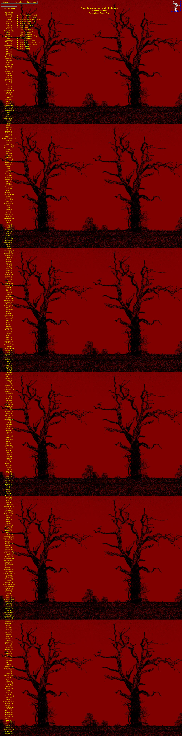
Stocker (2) (8, 633)
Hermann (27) (9, 239)
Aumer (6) (9, 19)
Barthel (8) (8, 27)
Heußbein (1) (9, 244)
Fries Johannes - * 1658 (28, 32)
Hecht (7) (9, 228)
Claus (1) (9, 86)
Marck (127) (9, 385)
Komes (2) (9, 313)
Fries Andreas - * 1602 (28, 17)
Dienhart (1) (9, 107)
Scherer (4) (8, 547)
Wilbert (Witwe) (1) (9, 701)
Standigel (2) (9, 623)
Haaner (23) (9, 215)
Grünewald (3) (8, 203)
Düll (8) (8, 114)
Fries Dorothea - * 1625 (28, 30)
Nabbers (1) (9, 428)
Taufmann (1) (9, 644)
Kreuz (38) (8, 328)
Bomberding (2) (9, 45)
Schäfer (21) (9, 588)
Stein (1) (8, 629)
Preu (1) (8, 503)
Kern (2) (9, 289)
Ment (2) (9, 398)
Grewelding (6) (9, 194)
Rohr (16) (9, 521)
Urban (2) (9, 670)
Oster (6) (9, 456)
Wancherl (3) (9, 685)
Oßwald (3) (8, 463)
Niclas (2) (9, 441)
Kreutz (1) (9, 326)
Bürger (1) (9, 73)
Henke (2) (9, 235)
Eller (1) (8, 127)
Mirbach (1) (9, 411)
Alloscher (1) (9, 14)
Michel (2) (9, 410)
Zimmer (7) (9, 724)
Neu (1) (8, 434)
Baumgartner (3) (9, 31)
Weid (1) (9, 692)
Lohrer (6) (9, 371)
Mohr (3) (9, 413)
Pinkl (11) (9, 490)
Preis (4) (9, 501)
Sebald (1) (9, 594)
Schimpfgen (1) (9, 553)
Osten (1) (9, 454)
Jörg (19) (9, 272)
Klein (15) (9, 294)
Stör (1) (8, 640)
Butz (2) (8, 70)
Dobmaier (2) (9, 109)
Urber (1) (9, 672)
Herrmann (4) (9, 241)
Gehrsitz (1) (9, 174)
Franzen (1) (9, 163)
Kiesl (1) (9, 291)
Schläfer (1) (9, 556)
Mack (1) (9, 380)
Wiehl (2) (9, 699)
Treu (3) (8, 655)
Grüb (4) (8, 202)
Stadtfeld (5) (9, 621)
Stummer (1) (9, 638)
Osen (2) (8, 452)
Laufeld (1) (8, 350)
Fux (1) (9, 170)
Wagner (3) (8, 679)
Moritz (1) (9, 417)
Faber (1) (9, 144)
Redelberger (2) (9, 506)
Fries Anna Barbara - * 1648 (30, 19)
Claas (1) (9, 83)
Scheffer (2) (9, 540)
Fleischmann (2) (9, 155)
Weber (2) (9, 690)
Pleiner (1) (9, 493)
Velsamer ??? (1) (9, 675)
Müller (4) (9, 423)
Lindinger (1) (9, 369)
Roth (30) (9, 523)
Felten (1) (9, 149)
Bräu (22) (9, 55)
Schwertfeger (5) (9, 586)
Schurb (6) (9, 581)
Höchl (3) (9, 265)
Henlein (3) (8, 237)
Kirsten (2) (8, 293)
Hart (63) (9, 226)
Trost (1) (9, 659)
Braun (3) (9, 47)
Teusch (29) (9, 647)
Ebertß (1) (9, 120)
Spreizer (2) (9, 620)
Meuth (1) (9, 408)
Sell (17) (8, 597)
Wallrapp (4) (9, 683)
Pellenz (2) (8, 475)
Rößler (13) (9, 530)
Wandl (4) (9, 686)
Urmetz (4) (8, 673)
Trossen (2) (8, 657)
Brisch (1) (9, 53)
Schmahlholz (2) (9, 560)
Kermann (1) (9, 287)
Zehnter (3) (8, 718)
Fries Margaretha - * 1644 (29, 36)
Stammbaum (31, 2)
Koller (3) (9, 311)
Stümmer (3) (9, 642)
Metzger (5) (9, 406)
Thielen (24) (9, 649)
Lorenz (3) (9, 372)
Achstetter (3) (9, 12)
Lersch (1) (9, 361)
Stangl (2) (9, 625)
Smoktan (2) (9, 608)
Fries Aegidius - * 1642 (28, 15)
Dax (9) (8, 97)
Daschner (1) (9, 96)
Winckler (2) (9, 705)
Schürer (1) (8, 592)
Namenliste (19, 2)
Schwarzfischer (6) (9, 584)
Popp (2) (8, 497)
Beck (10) (9, 34)
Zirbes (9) (9, 725)
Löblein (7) (8, 378)
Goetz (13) (9, 189)
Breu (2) (8, 51)
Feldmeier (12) (9, 148)
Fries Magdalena (26, 34)
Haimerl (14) (9, 220)
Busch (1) (9, 68)
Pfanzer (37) (9, 480)
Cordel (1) (9, 94)
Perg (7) (8, 478)
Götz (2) (8, 211)
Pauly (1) (9, 473)
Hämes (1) (9, 261)
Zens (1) (8, 720)
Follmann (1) (9, 157)
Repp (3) (9, 516)
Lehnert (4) (8, 354)
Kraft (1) (9, 320)
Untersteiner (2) (9, 668)
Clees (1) (9, 88)
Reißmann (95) (8, 514)
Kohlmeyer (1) (8, 306)
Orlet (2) (8, 449)
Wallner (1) (8, 681)
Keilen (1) (9, 281)
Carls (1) (9, 77)
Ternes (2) (9, 646)
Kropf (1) (9, 335)
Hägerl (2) (9, 259)
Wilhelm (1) (9, 703)
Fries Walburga (25, 49)
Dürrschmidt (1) (9, 118)
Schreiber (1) (9, 577)
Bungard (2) (9, 64)
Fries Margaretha (26, 38)
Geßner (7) (8, 181)
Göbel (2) (9, 207)
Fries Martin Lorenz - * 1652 (30, 42)
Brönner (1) (9, 57)
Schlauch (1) (9, 555)
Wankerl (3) (9, 688)
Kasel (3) (9, 280)
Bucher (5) (9, 60)
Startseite (6, 2)
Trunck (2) (9, 660)
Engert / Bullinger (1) (9, 138)
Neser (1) (9, 432)
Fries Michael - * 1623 (28, 44)
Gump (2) (9, 205)
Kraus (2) (9, 322)
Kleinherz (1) (9, 296)
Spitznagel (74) (9, 616)
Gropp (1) (9, 196)
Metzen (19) (9, 404)
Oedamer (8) (9, 447)
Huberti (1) (8, 257)
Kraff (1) (9, 319)
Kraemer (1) (9, 317)
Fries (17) (9, 166)
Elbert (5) (9, 125)
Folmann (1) (9, 159)
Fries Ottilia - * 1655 (27, 46)
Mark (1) (9, 387)
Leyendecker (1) (9, 365)
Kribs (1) (9, 332)
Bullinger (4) (9, 62)
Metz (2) (8, 402)
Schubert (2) (9, 579)
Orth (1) (8, 450)
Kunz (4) (9, 339)
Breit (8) (9, 49)
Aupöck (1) (8, 21)
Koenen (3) (8, 302)
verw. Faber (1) (9, 729)
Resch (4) (9, 517)
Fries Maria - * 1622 (27, 40)
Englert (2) (8, 140)
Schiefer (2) (9, 549)
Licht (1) (9, 367)
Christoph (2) (9, 81)
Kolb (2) (9, 307)
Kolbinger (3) (9, 309)
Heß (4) (8, 248)
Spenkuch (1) (9, 614)
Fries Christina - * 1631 (28, 26)
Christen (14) (9, 79)
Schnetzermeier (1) (9, 573)
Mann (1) (9, 384)
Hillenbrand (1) (9, 250)
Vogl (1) (8, 677)
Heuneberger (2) (9, 242)
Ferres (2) (9, 151)
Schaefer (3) (9, 534)
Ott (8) (9, 460)
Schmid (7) (8, 562)
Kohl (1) (9, 304)
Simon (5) (9, 607)
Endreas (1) (9, 131)
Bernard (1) (9, 36)
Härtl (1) (8, 263)
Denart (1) (9, 103)
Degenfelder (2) (9, 99)
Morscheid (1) (9, 419)
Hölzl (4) (9, 268)
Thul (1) (8, 651)
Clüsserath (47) (9, 90)
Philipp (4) (9, 486)
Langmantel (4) (9, 348)
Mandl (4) (9, 382)
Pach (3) (8, 465)
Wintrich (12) (9, 712)
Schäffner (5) (9, 590)
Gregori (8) (8, 192)
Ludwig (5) (8, 374)
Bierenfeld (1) (9, 40)
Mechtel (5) (9, 391)
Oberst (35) (8, 445)
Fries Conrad (24, 28)
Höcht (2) (9, 267)
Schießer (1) (9, 551)
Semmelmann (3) (8, 599)
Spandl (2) (9, 610)
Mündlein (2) (9, 426)
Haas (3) (9, 216)
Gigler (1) (9, 183)
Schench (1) (9, 543)
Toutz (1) (9, 653)
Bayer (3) (9, 32)
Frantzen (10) (9, 161)
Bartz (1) (9, 29)
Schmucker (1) (8, 569)
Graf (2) (8, 190)
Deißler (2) (8, 101)
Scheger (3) (9, 542)
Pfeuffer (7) (8, 484)
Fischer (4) (8, 153)
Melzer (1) (9, 395)
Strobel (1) (9, 634)
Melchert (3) (9, 393)
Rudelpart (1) (9, 527)
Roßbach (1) (9, 525)
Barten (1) (9, 23)
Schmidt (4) (9, 566)
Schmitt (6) (8, 568)
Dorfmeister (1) (9, 110)
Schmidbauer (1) (9, 564)
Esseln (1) (9, 142)
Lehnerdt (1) (9, 352)
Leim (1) (9, 356)
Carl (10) (9, 75)
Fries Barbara (25, 24)
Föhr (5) (8, 172)
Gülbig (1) (9, 213)
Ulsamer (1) (9, 666)
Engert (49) (8, 136)
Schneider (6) (9, 571)
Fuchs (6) (9, 168)
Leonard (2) (9, 359)
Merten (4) (9, 400)
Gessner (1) (9, 179)
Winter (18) (8, 711)
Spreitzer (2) (9, 618)
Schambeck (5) (8, 536)
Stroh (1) (9, 636)
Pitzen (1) (9, 491)
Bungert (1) (9, 66)
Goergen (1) (9, 187)
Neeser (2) (9, 430)
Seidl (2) (8, 595)
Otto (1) (8, 462)
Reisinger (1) (9, 512)
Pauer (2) (9, 469)
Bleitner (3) (9, 42)
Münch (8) (9, 424)
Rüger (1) (9, 532)
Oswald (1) (8, 458)
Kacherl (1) (8, 276)
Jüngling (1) (9, 274)
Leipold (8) (8, 358)
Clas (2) (8, 84)
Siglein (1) (9, 603)
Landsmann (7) (9, 345)
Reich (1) (9, 508)
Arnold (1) (9, 18)
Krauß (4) (9, 324)
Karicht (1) (8, 278)
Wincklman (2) (9, 707)
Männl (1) (9, 421)
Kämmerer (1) (9, 341)
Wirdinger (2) (9, 714)
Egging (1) (9, 123)
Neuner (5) (8, 437)
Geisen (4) (9, 176)
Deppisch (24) (9, 105)
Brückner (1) (9, 58)
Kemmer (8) (9, 283)
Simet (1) (9, 605)
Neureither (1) (9, 439)
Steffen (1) (9, 627)
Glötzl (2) (9, 185)
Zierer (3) (9, 722)
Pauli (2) (8, 471)
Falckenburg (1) (9, 146)
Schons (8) (9, 575)
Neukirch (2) (9, 436)
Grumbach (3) (9, 200)
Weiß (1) (9, 698)
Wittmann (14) (8, 716)
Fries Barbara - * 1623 (28, 21)
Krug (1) (8, 337)
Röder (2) (9, 529)
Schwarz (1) (9, 582)
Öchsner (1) (9, 733)
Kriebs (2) (9, 333)
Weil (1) (8, 694)
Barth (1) (9, 25)
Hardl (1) (9, 224)
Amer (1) (9, 16)
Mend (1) (9, 397)
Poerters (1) (9, 495)
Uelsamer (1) (9, 664)
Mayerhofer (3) (9, 389)
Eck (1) (9, 122)
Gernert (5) (8, 177)
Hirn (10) (9, 252)
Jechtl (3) (9, 270)
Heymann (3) (9, 246)
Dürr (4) (8, 116)
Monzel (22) (9, 415)
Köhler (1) (9, 343)
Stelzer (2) (9, 631)
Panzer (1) (9, 467)
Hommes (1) (9, 255)
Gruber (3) (9, 198)
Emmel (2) (9, 129)
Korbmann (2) (9, 315)
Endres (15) (9, 133)
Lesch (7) (9, 363)
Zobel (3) (9, 727)
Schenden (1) (9, 545)
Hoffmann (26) (8, 254)
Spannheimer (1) (9, 612)
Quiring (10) (9, 504)
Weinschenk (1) (9, 696)
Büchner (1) (9, 71)
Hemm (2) (9, 233)
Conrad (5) (8, 92)
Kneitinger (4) (9, 298)
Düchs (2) (9, 112)
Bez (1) (9, 38)
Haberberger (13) (9, 218)
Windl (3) (9, 709)
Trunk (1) (9, 662)
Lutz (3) (8, 376)
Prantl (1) (9, 499)
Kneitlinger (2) (9, 300)
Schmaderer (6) (9, 558)
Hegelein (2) (9, 229)
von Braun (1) (9, 731)
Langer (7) (9, 346)
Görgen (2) (8, 209)
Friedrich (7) (9, 164)
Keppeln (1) (9, 285)
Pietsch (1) (9, 488)
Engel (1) (9, 135)
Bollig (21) (8, 44)
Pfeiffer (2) (8, 482)
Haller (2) (9, 222)
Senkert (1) (8, 601)
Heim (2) (9, 231)
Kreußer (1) (9, 330)
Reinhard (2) (9, 510)
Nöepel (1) (9, 443)
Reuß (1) (9, 519)
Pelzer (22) (8, 477)
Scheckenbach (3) (8, 538)
